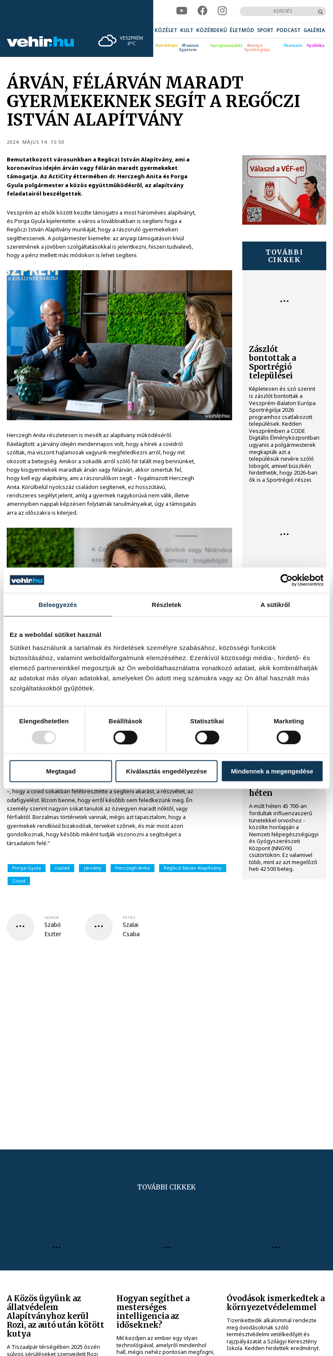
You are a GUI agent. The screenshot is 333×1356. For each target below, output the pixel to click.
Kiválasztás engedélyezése (166, 771)
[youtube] (181, 10)
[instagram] (222, 10)
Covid (18, 881)
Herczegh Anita (132, 868)
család (62, 868)
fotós (129, 917)
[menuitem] (165, 31)
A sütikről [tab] (275, 604)
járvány (92, 868)
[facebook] (203, 10)
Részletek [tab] (166, 604)
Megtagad (61, 771)
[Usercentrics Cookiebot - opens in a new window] (286, 580)
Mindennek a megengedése (272, 771)
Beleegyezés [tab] (57, 604)
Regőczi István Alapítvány (193, 868)
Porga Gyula (26, 868)
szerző (51, 917)
